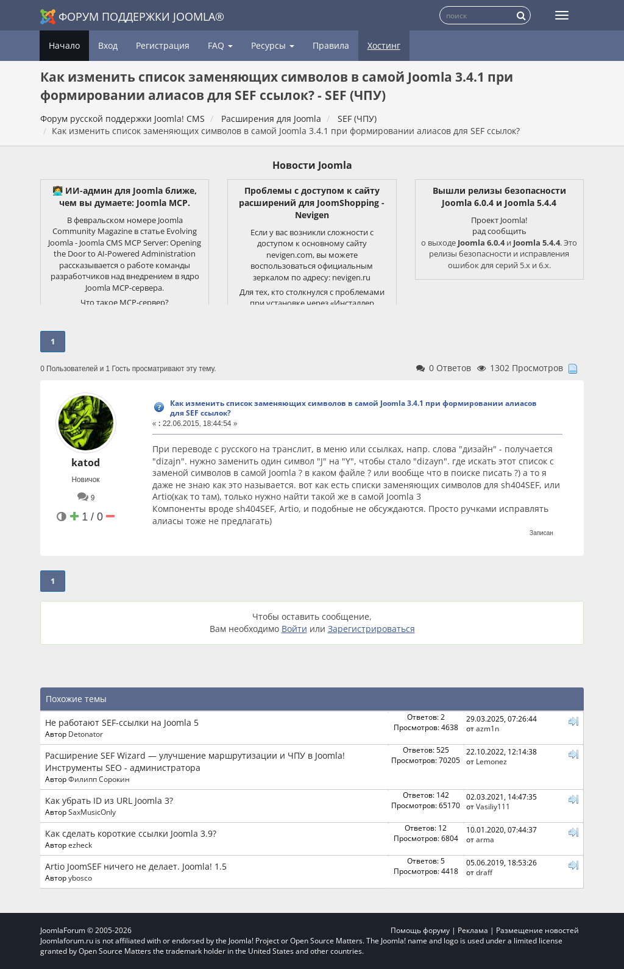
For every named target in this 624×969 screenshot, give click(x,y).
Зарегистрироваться (371, 628)
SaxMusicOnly (92, 812)
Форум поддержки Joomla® (132, 16)
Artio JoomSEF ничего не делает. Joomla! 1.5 (136, 866)
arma (485, 839)
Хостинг (383, 45)
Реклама (473, 930)
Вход (108, 45)
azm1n (487, 728)
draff (484, 872)
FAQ (220, 45)
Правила (331, 45)
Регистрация (163, 45)
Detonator (85, 734)
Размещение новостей (537, 930)
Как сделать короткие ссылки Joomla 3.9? (130, 833)
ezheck (80, 845)
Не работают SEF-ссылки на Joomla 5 (122, 722)
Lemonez (491, 761)
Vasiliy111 (493, 806)
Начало (64, 45)
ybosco (80, 877)
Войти (294, 628)
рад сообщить (499, 230)
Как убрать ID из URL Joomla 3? (109, 800)
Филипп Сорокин (99, 779)
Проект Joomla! (499, 220)
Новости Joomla (312, 165)
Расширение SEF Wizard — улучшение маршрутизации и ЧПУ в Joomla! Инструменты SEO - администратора (195, 761)
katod (85, 462)
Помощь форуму (420, 930)
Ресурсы (272, 45)
